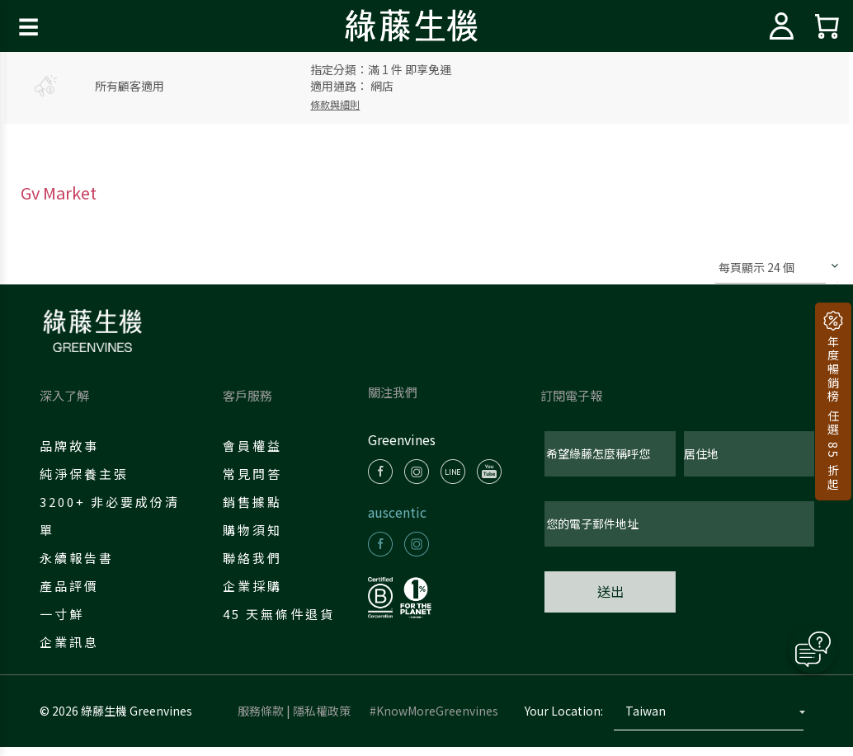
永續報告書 (80, 557)
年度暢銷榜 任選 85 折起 (833, 411)
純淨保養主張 (87, 473)
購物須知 (255, 529)
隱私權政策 (322, 719)
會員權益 (255, 445)
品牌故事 (72, 445)
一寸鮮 (65, 613)
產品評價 (72, 585)
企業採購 (255, 585)
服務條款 (261, 719)
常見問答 (255, 473)
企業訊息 (72, 641)
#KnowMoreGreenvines (434, 719)
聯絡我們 (255, 557)
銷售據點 (255, 501)
